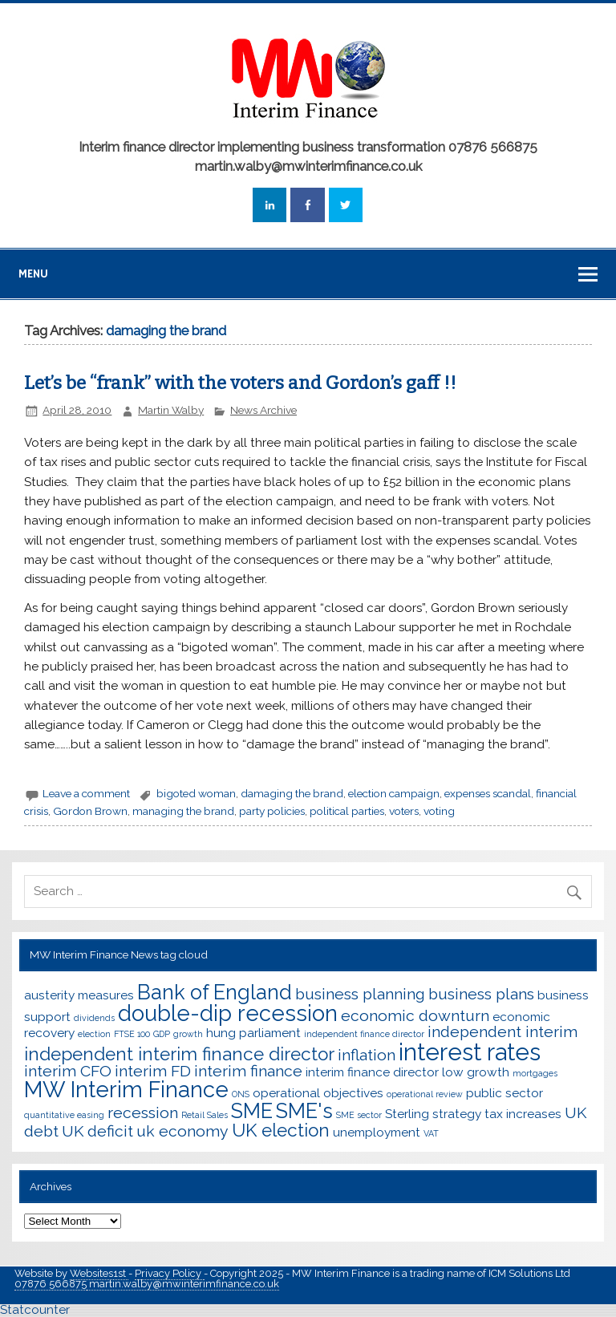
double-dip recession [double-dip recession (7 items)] (228, 1013)
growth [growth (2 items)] (188, 1034)
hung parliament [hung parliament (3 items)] (253, 1032)
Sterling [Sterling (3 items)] (407, 1113)
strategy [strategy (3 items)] (456, 1113)
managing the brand (183, 810)
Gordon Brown (90, 810)
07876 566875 (50, 1284)
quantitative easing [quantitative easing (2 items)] (64, 1115)
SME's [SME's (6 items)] (304, 1111)
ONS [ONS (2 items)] (240, 1094)
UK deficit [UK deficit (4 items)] (97, 1131)
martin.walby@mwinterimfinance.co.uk (183, 1284)
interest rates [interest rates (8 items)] (470, 1052)
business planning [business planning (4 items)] (360, 994)
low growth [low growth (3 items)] (475, 1072)
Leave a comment (86, 793)
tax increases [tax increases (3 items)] (522, 1113)
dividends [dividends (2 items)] (94, 1018)
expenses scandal (487, 793)
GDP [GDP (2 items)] (161, 1034)
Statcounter (35, 1310)
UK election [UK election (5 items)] (281, 1130)
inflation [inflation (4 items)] (366, 1055)
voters (404, 810)
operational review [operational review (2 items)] (425, 1094)
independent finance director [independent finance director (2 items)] (364, 1034)
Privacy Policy (169, 1273)
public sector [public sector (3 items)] (504, 1092)
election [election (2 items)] (94, 1034)
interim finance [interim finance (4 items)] (248, 1071)
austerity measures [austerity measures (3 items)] (79, 995)
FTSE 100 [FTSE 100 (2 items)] (132, 1034)
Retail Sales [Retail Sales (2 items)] (204, 1115)
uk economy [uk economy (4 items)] (182, 1131)
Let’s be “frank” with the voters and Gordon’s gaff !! (240, 383)
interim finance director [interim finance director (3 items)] (372, 1072)
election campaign (394, 793)
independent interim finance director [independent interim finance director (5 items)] (179, 1053)
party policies (272, 810)
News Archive (263, 409)
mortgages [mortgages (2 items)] (535, 1073)
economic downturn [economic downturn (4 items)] (415, 1016)
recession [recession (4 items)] (142, 1113)
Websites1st (99, 1273)
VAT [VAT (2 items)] (431, 1133)
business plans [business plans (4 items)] (481, 994)
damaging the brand (292, 793)
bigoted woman (196, 793)
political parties (347, 810)
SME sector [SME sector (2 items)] (359, 1115)
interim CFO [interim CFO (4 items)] (67, 1071)
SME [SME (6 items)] (252, 1111)
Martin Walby (171, 409)
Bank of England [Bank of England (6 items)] (214, 992)
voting (439, 810)
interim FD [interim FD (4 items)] (153, 1071)
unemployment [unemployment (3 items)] (376, 1132)
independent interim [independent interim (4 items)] (503, 1032)
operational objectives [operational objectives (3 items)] (318, 1092)
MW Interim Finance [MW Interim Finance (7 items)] (126, 1089)
